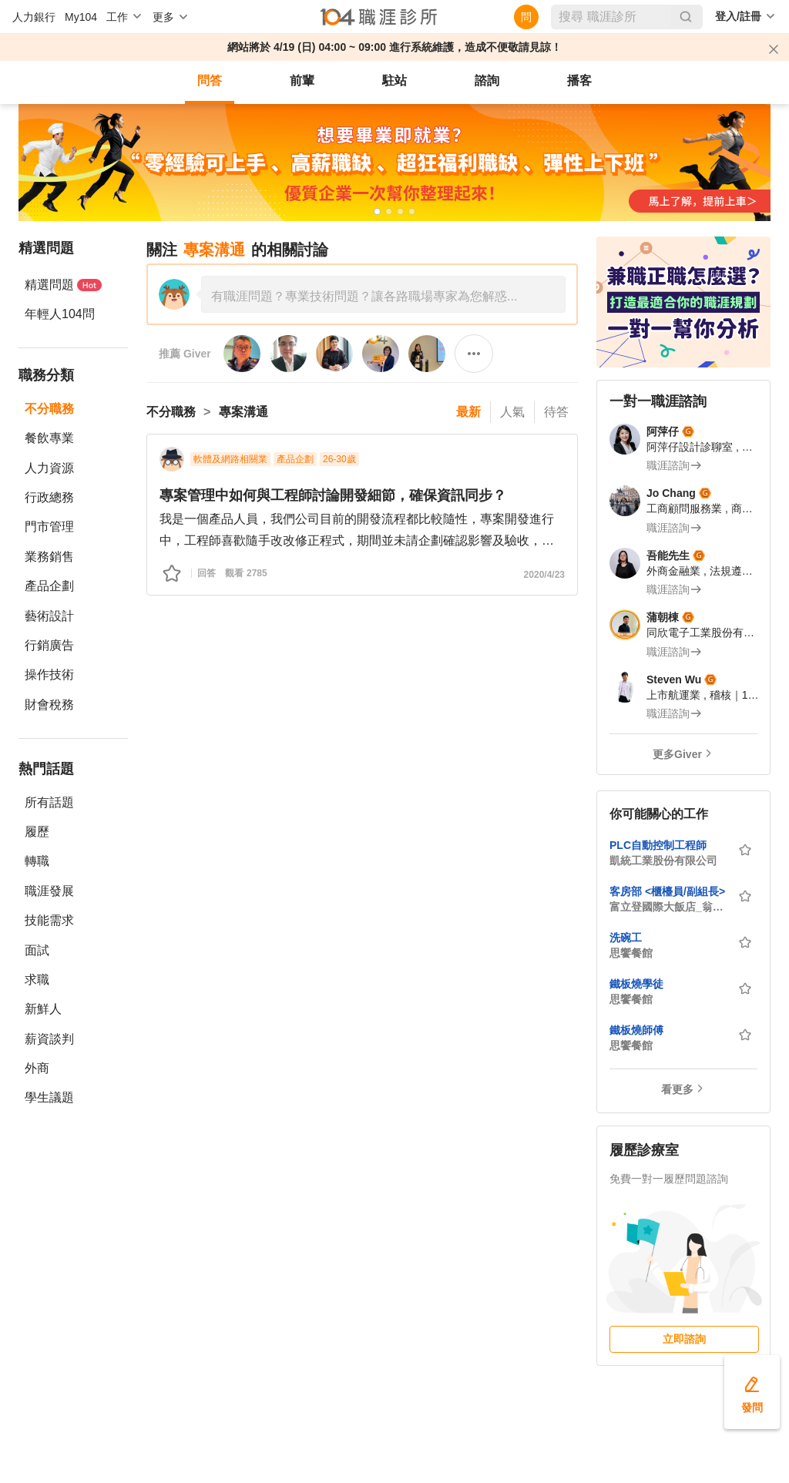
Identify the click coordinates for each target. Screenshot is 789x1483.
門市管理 (49, 526)
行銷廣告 (49, 645)
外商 (37, 1068)
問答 (209, 80)
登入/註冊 (738, 16)
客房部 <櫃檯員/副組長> (667, 891)
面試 (37, 950)
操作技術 (49, 674)
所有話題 (49, 802)
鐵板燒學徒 (636, 984)
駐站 (394, 80)
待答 (556, 411)
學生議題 (49, 1097)
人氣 (512, 411)
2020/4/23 (544, 574)
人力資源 (49, 468)
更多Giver (677, 754)
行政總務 (49, 497)
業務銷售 (49, 556)
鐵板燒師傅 (636, 1030)
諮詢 (487, 80)
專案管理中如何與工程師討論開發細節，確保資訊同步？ (332, 495)
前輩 (302, 80)
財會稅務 (49, 704)
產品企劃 (49, 585)
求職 (37, 979)
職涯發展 (49, 891)
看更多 (677, 1089)
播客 (579, 80)
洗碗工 (625, 937)
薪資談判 (49, 1038)
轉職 (37, 860)
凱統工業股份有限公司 (663, 860)
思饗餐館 (631, 953)
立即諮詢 (684, 1339)
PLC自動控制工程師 (658, 845)
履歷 (37, 831)
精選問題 (63, 284)
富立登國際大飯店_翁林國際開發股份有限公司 (668, 907)
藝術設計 (49, 615)
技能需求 (49, 920)
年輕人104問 (60, 313)
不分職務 (49, 408)
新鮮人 (43, 1008)
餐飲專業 (49, 438)
